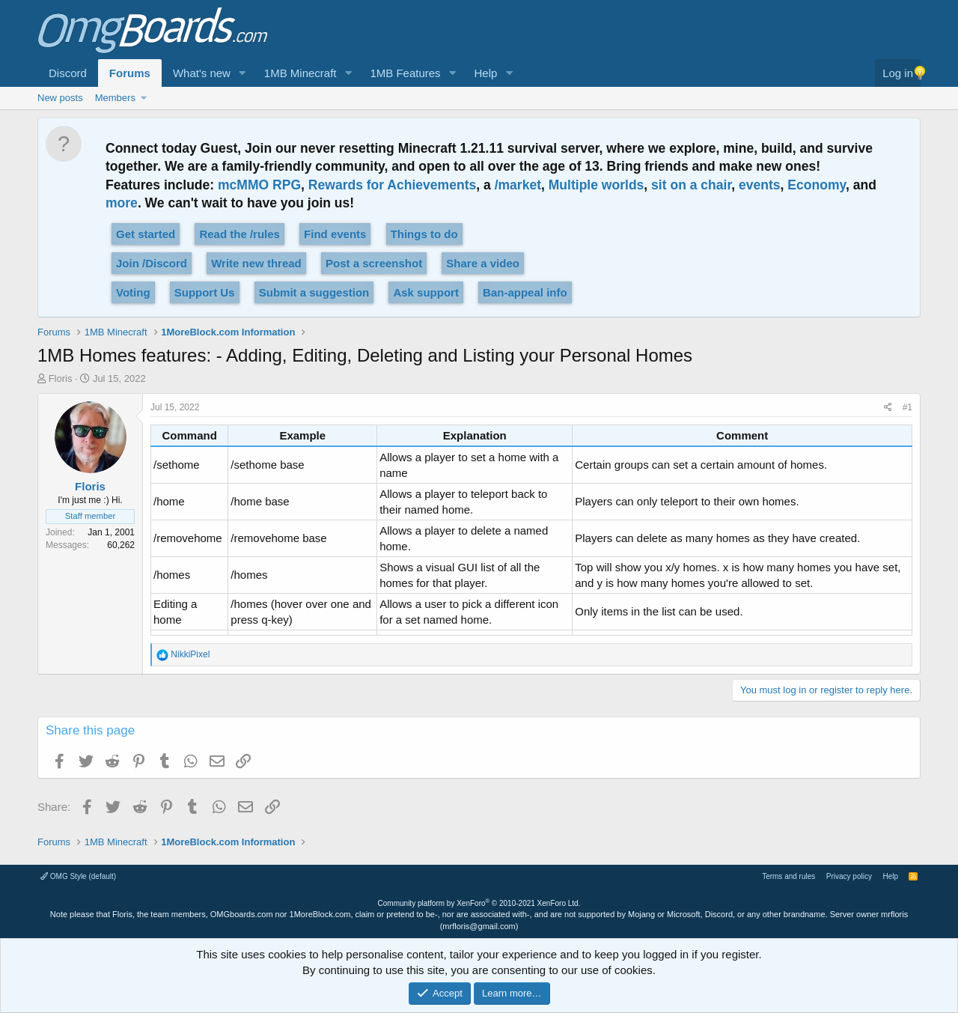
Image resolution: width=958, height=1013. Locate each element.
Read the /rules (239, 234)
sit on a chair (691, 184)
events (760, 184)
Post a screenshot (374, 263)
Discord (68, 73)
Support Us (204, 292)
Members (115, 97)
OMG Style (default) (78, 876)
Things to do (424, 234)
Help (485, 73)
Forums (129, 73)
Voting (133, 292)
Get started (145, 234)
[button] (242, 73)
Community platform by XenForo (479, 903)
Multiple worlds (596, 184)
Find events (335, 234)
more (122, 202)
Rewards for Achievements (392, 184)
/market (518, 184)
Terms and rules (788, 876)
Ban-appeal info (525, 292)
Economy (816, 184)
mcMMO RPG (259, 184)
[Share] (888, 407)
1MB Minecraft (300, 73)
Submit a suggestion (314, 292)
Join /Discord (151, 263)
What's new (202, 73)
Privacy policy (849, 876)
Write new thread (256, 263)
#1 (907, 407)
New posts (60, 97)
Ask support (426, 292)
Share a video (482, 263)
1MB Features (405, 73)
